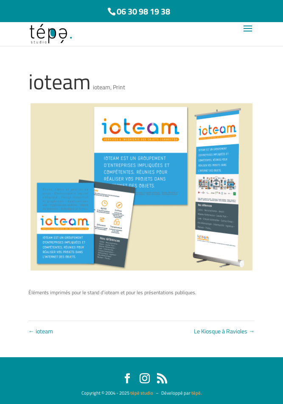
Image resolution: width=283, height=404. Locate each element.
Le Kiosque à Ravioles (224, 331)
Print (119, 87)
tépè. (196, 392)
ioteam (101, 87)
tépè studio (141, 392)
